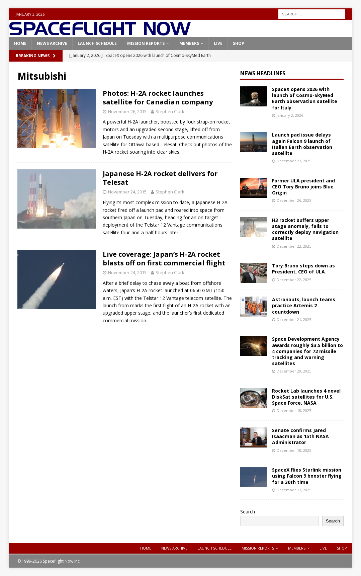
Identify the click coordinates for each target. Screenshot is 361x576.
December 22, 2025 (294, 246)
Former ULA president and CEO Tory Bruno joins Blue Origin (303, 186)
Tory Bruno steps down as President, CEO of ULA (303, 268)
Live (218, 43)
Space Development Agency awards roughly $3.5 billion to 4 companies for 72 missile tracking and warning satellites (307, 351)
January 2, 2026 (290, 115)
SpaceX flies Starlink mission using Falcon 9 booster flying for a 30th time (307, 476)
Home (20, 43)
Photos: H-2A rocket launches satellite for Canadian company (158, 97)
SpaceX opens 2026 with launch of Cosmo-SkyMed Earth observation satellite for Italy (304, 98)
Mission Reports (146, 43)
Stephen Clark (170, 111)
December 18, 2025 (294, 410)
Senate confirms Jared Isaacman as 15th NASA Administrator (300, 436)
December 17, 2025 (294, 489)
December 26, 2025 (294, 200)
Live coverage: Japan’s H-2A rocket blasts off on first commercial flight (164, 258)
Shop (238, 43)
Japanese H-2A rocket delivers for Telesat (160, 178)
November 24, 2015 (127, 192)
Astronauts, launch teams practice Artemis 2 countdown (303, 305)
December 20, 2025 (294, 371)
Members (189, 43)
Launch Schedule (97, 43)
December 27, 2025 (294, 160)
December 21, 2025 (294, 319)
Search (247, 511)
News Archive (52, 43)
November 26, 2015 (127, 111)
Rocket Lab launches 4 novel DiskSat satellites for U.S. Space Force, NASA (306, 397)
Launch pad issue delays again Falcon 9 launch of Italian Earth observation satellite (302, 144)
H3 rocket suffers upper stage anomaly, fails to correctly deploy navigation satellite (305, 229)
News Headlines (262, 73)
